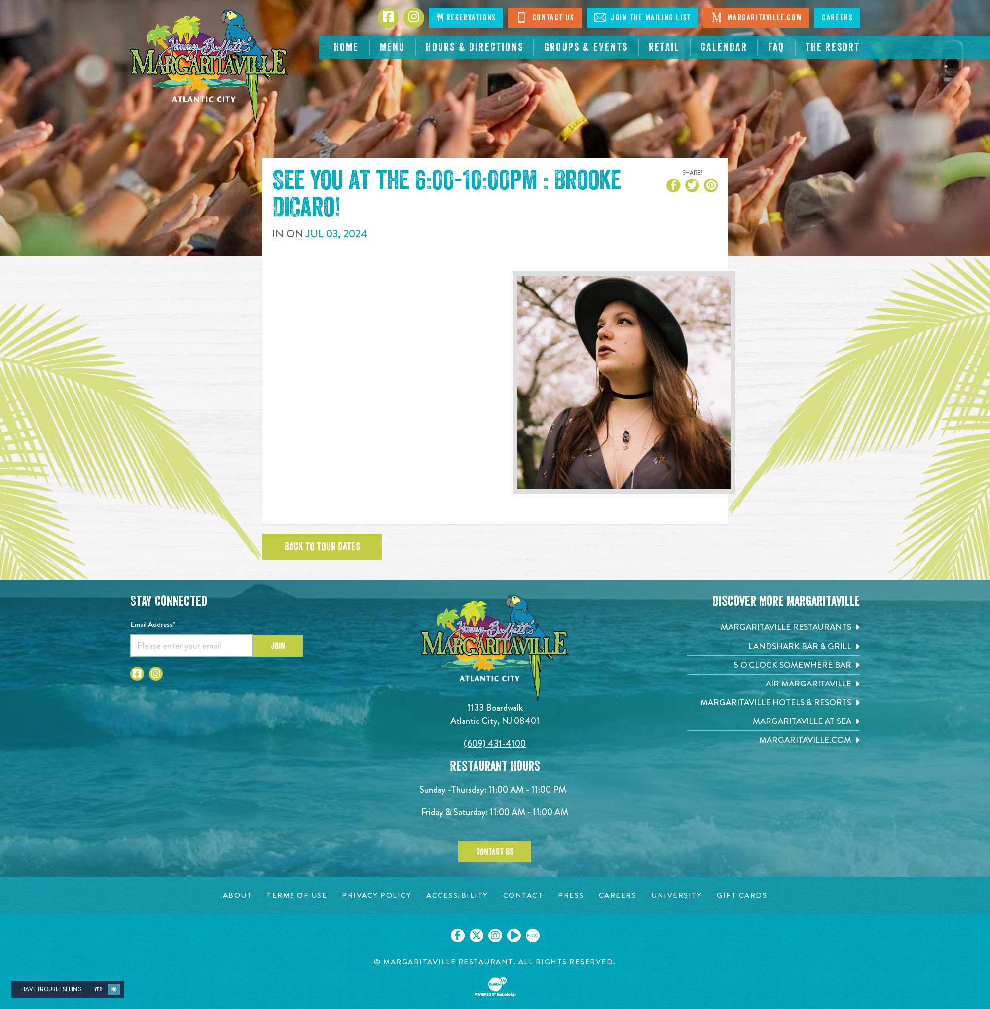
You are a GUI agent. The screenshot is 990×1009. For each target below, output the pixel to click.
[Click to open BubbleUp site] (495, 987)
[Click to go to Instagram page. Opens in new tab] (413, 18)
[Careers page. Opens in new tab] (617, 895)
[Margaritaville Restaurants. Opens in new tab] (773, 627)
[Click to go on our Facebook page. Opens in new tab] (458, 935)
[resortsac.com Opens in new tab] (833, 47)
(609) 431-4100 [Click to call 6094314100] (495, 743)
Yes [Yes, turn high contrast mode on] (98, 989)
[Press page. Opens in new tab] (570, 895)
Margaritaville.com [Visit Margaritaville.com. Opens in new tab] (756, 17)
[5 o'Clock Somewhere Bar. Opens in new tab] (773, 665)
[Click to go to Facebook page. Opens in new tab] (388, 18)
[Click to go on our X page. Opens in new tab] (476, 935)
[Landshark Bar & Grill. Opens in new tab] (773, 646)
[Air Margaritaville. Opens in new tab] (773, 684)
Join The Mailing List (642, 17)
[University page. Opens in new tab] (676, 895)
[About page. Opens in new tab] (238, 895)
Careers (837, 18)
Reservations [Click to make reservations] (466, 17)
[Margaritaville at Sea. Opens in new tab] (773, 721)
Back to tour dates (322, 546)
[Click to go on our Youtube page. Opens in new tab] (514, 935)
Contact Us (544, 17)
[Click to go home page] (209, 67)
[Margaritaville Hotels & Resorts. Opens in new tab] (773, 702)
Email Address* (152, 624)
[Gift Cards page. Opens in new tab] (741, 895)
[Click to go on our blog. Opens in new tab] (533, 935)
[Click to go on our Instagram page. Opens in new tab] (495, 935)
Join (278, 645)
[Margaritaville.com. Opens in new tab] (773, 740)
